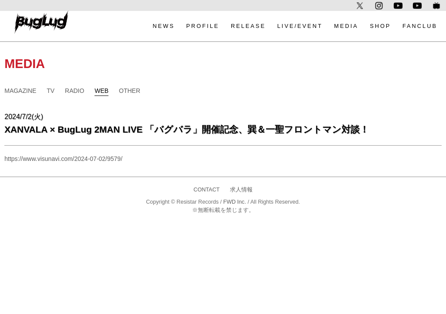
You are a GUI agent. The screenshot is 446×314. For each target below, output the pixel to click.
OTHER (129, 90)
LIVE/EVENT (300, 26)
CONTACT (206, 190)
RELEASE (248, 26)
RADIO (74, 90)
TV (50, 90)
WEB (101, 90)
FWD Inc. (234, 202)
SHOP (380, 26)
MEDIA (346, 26)
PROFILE (203, 26)
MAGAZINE (20, 90)
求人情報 (241, 190)
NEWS (164, 26)
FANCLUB (419, 26)
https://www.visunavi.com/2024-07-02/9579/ (63, 158)
